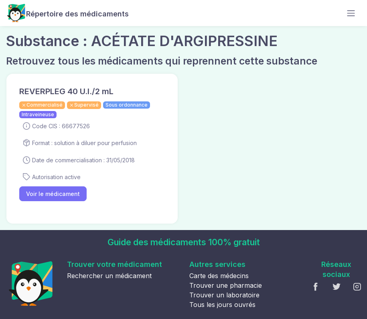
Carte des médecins (219, 276)
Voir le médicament (53, 193)
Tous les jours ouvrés (222, 305)
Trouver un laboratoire (224, 295)
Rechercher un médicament (109, 276)
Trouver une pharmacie (225, 285)
